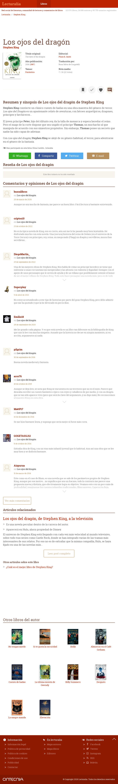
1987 (32, 64)
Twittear (74, 156)
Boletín (94, 762)
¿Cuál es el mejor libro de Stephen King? (29, 567)
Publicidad (13, 762)
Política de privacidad (19, 748)
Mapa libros (53, 748)
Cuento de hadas (17, 682)
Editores (51, 753)
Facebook (95, 744)
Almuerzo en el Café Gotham (101, 648)
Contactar (13, 767)
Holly (73, 646)
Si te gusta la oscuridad (45, 646)
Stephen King (19, 14)
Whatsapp (22, 156)
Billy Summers (73, 682)
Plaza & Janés (65, 56)
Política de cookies (17, 753)
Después (101, 682)
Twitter (94, 748)
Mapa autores (54, 744)
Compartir (48, 156)
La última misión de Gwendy (45, 684)
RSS (92, 758)
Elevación (45, 717)
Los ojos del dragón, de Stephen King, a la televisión (48, 518)
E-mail (100, 156)
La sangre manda (17, 717)
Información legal (17, 744)
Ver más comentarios (17, 500)
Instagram (95, 753)
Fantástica (30, 72)
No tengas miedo (17, 646)
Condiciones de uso (18, 758)
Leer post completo (59, 553)
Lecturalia (6, 14)
